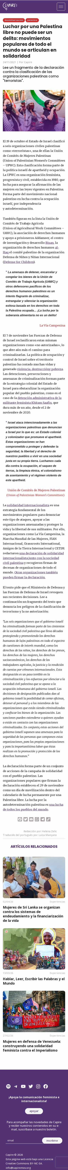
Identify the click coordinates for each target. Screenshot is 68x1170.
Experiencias (57, 901)
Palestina (32, 20)
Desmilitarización (14, 20)
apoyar (34, 1111)
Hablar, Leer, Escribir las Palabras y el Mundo (34, 981)
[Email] (25, 1140)
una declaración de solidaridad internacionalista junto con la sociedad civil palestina (33, 558)
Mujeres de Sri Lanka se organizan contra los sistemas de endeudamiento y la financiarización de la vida (33, 914)
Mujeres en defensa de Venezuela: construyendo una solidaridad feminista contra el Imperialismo (32, 1046)
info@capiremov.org (18, 1167)
